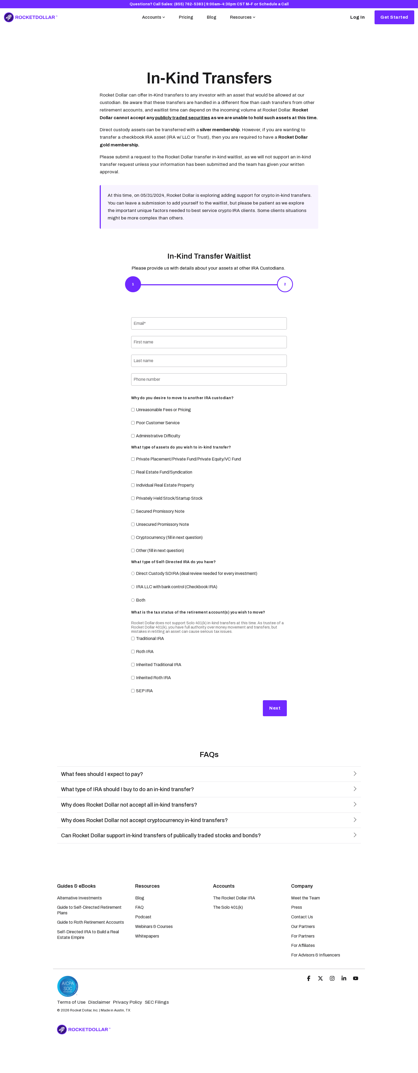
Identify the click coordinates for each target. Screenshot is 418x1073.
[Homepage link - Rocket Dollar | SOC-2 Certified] (67, 994)
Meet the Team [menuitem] (305, 898)
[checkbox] (209, 423)
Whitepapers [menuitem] (147, 936)
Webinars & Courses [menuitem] (154, 926)
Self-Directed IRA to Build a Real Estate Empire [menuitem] (88, 934)
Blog (211, 17)
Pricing (186, 17)
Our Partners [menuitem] (303, 926)
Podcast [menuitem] (143, 917)
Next (274, 708)
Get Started (394, 17)
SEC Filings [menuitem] (157, 1002)
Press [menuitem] (296, 907)
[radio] (209, 574)
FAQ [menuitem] (139, 907)
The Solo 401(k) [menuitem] (228, 907)
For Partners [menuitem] (303, 936)
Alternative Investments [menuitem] (79, 898)
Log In (357, 17)
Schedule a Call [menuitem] (274, 4)
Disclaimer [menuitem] (99, 1002)
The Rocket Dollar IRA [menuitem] (234, 898)
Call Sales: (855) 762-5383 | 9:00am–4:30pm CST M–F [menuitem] (203, 4)
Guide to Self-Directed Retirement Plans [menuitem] (89, 910)
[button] (309, 979)
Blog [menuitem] (139, 898)
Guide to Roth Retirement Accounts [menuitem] (90, 922)
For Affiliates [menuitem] (303, 945)
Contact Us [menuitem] (302, 917)
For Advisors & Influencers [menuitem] (315, 955)
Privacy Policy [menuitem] (127, 1002)
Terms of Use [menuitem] (71, 1002)
